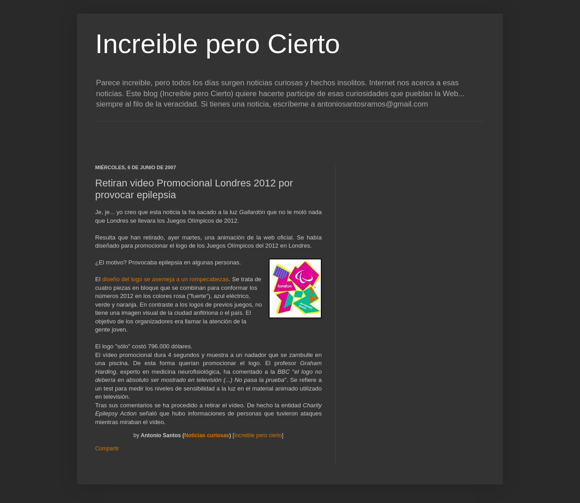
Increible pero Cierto (217, 44)
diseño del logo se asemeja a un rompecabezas (165, 279)
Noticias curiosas (206, 435)
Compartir (107, 448)
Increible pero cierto (258, 435)
